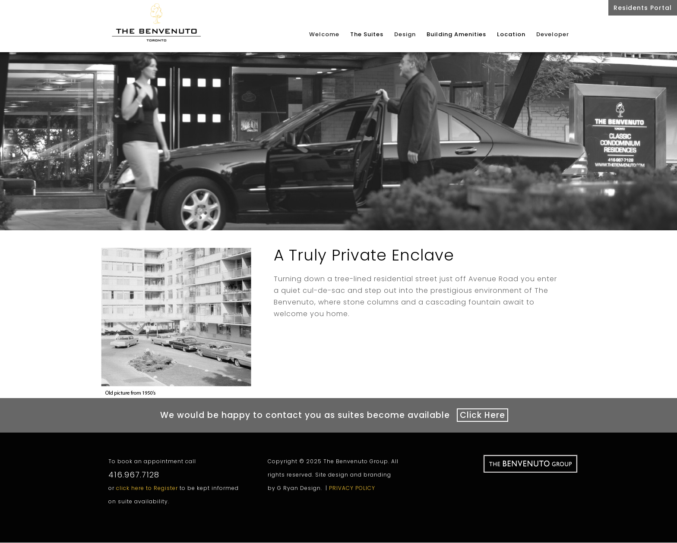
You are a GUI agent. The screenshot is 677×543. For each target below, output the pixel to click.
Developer (552, 34)
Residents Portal (643, 7)
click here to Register (147, 484)
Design (405, 34)
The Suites (366, 34)
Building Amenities (456, 34)
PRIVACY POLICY (352, 484)
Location (511, 34)
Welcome (324, 34)
